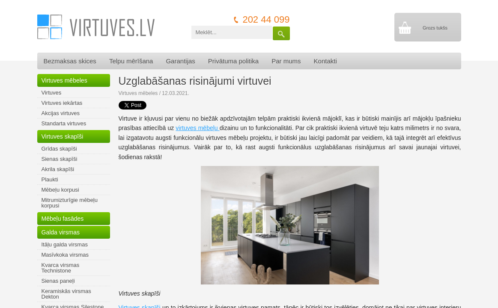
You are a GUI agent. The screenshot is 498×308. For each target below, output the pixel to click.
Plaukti (50, 179)
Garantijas (180, 61)
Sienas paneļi (58, 281)
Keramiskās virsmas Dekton (66, 294)
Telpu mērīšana (131, 61)
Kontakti (325, 61)
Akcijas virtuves (61, 113)
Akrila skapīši (58, 169)
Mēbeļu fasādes (63, 218)
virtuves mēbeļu (197, 127)
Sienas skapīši (60, 159)
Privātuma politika (233, 61)
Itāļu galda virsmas (65, 244)
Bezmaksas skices (70, 61)
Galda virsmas (61, 232)
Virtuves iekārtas (62, 103)
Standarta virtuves (64, 123)
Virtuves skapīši (62, 136)
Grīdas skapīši (59, 148)
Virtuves (52, 92)
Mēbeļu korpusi (60, 190)
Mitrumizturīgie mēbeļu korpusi (70, 203)
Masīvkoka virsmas (65, 255)
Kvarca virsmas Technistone (61, 268)
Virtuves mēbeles (64, 80)
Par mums (286, 61)
